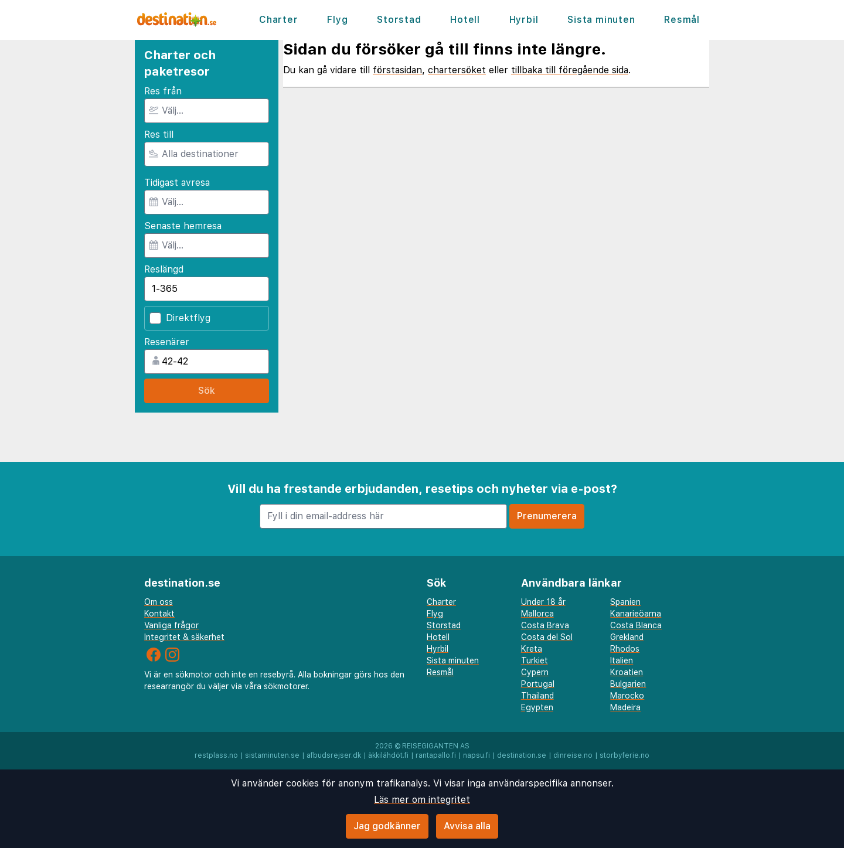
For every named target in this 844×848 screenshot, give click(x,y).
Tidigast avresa (177, 182)
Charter (278, 19)
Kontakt (159, 613)
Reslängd (163, 269)
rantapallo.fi (436, 755)
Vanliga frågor (171, 625)
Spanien (625, 602)
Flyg (337, 19)
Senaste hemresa (183, 225)
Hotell (465, 19)
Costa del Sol (547, 637)
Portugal (537, 684)
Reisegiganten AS (435, 746)
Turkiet (534, 660)
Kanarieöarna (635, 613)
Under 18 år (543, 602)
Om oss (158, 602)
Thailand (537, 695)
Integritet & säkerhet (184, 637)
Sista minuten (601, 19)
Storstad (399, 19)
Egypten (537, 707)
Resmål (682, 19)
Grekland (627, 637)
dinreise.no (573, 755)
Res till (158, 134)
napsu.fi (476, 755)
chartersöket (457, 70)
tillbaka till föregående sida (569, 70)
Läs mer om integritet (422, 799)
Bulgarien (628, 684)
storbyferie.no (624, 755)
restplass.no (216, 755)
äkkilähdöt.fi (388, 755)
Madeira (625, 707)
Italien (621, 660)
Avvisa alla (467, 826)
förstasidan (397, 70)
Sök (206, 390)
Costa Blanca (636, 625)
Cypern (535, 672)
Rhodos (624, 648)
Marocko (627, 695)
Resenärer (166, 342)
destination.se (521, 755)
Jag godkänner (387, 826)
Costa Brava (545, 625)
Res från (163, 91)
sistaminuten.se (272, 755)
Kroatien (626, 672)
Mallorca (537, 613)
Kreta (531, 648)
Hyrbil (524, 19)
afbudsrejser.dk (334, 755)
